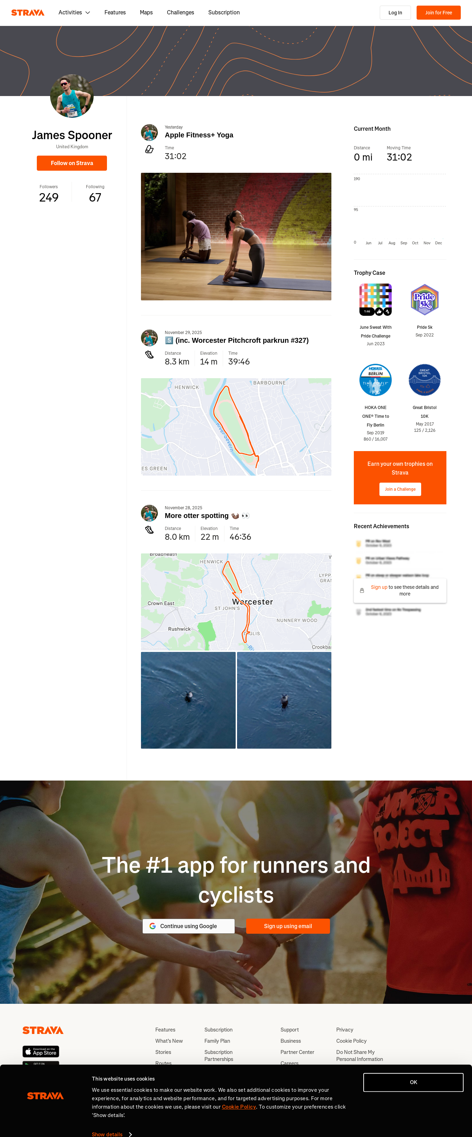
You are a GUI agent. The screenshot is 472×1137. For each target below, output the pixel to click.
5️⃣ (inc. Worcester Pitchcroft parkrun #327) (237, 340)
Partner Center (297, 1052)
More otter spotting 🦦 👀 (207, 515)
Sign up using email (288, 926)
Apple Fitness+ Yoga (199, 135)
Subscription (224, 12)
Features (115, 12)
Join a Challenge (400, 489)
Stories (163, 1052)
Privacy (344, 1029)
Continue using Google (182, 926)
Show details (107, 1123)
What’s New (169, 1040)
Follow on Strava (72, 163)
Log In (395, 12)
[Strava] (28, 12)
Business (291, 1040)
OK (413, 1071)
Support (290, 1029)
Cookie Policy (351, 1040)
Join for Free (438, 12)
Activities (74, 12)
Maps (146, 12)
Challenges (180, 12)
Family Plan (217, 1040)
